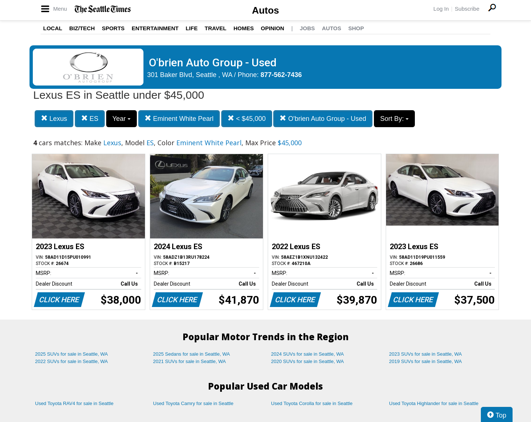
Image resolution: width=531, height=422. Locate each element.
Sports (113, 28)
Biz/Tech (82, 28)
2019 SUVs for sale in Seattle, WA (425, 361)
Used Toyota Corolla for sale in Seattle (312, 403)
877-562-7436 (281, 75)
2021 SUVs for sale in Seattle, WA (189, 361)
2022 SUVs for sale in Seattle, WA (71, 361)
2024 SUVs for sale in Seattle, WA (307, 354)
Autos (265, 10)
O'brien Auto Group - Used (323, 118)
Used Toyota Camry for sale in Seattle (193, 403)
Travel (215, 28)
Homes (243, 28)
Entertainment (155, 28)
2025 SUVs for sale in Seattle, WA (71, 354)
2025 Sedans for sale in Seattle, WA (191, 354)
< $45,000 (247, 118)
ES (89, 118)
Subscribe (467, 9)
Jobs (307, 28)
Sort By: (394, 118)
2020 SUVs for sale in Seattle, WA (307, 361)
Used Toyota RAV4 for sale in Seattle (74, 403)
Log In (441, 9)
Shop (356, 28)
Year (121, 118)
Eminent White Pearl (179, 118)
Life (191, 28)
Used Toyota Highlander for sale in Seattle (434, 403)
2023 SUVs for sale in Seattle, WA (425, 354)
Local (52, 28)
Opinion (272, 28)
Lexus (54, 118)
